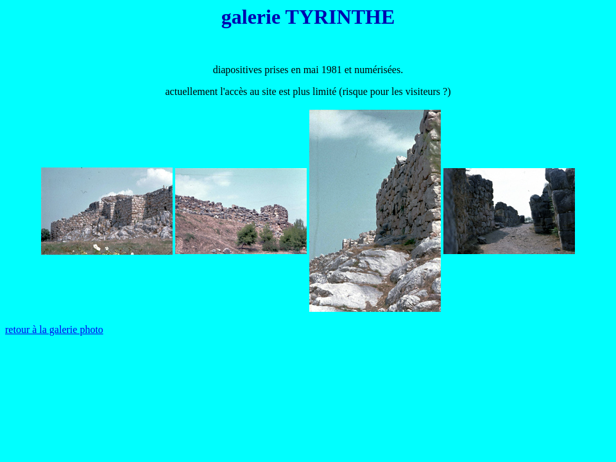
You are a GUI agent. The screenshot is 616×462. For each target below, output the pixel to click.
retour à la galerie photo (54, 329)
